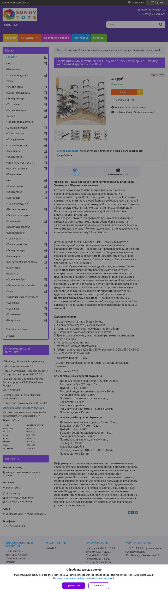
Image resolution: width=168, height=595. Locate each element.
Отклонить (99, 585)
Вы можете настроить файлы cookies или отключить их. (82, 578)
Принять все (74, 585)
